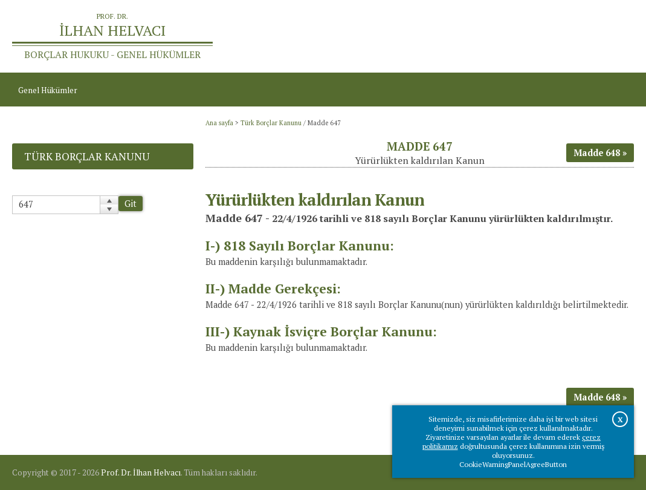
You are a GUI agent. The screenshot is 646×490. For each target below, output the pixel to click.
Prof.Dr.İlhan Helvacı (550, 36)
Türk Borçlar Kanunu (271, 123)
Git (130, 203)
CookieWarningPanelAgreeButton (513, 464)
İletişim (614, 36)
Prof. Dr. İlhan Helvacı (141, 472)
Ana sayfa (481, 36)
